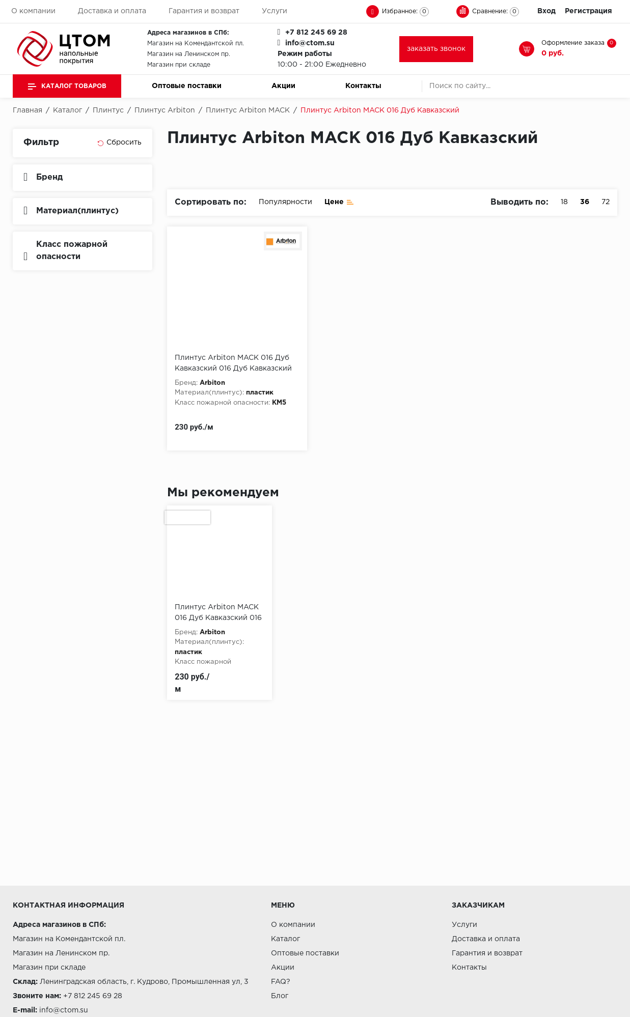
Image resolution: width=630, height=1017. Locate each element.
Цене (339, 201)
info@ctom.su (310, 43)
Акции (283, 86)
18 (564, 202)
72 (605, 202)
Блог (279, 996)
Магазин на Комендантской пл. (195, 43)
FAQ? (280, 982)
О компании (33, 11)
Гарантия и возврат (204, 11)
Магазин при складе (178, 65)
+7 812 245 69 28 (316, 33)
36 (584, 202)
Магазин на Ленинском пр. (188, 54)
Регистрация (588, 11)
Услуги (274, 11)
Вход (546, 11)
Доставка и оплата (112, 11)
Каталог (285, 939)
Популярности (285, 202)
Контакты (363, 86)
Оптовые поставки (187, 86)
